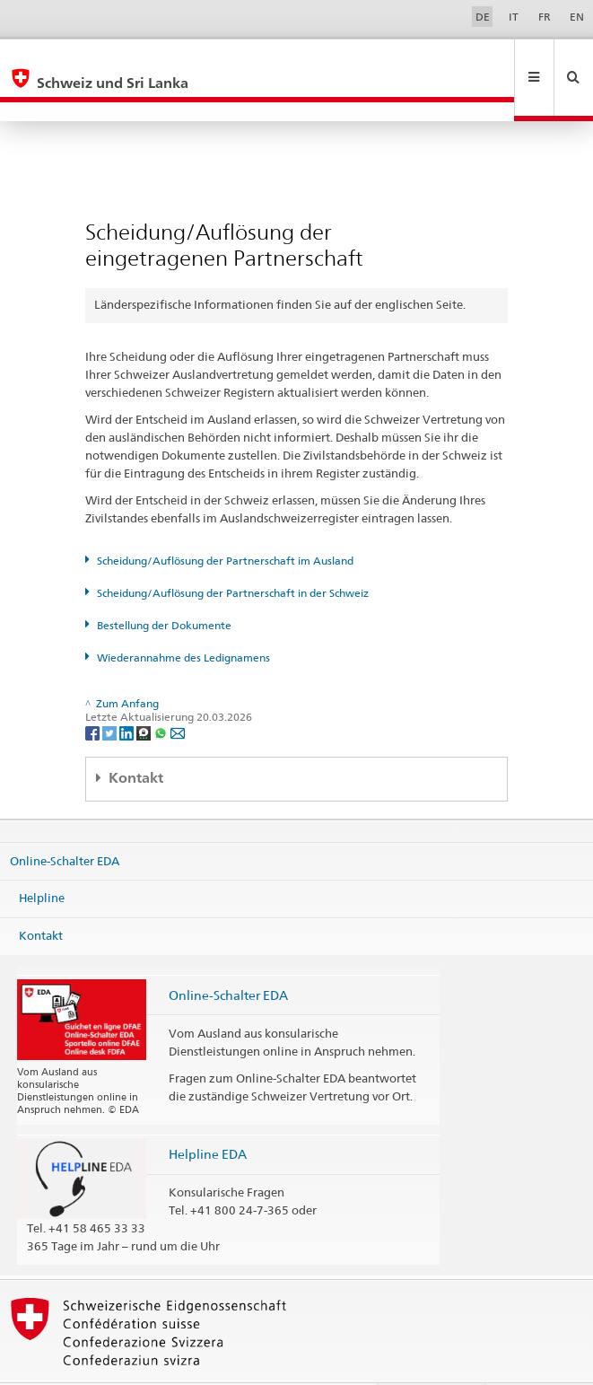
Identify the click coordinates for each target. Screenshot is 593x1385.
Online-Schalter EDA (64, 821)
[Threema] (144, 693)
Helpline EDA (208, 1115)
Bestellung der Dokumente (164, 586)
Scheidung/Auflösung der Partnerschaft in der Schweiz (233, 554)
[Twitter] (110, 693)
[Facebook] (93, 693)
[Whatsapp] (161, 693)
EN (577, 16)
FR (544, 16)
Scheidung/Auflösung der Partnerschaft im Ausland (225, 522)
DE (482, 16)
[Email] (177, 693)
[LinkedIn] (127, 693)
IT (514, 16)
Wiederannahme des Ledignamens (183, 619)
